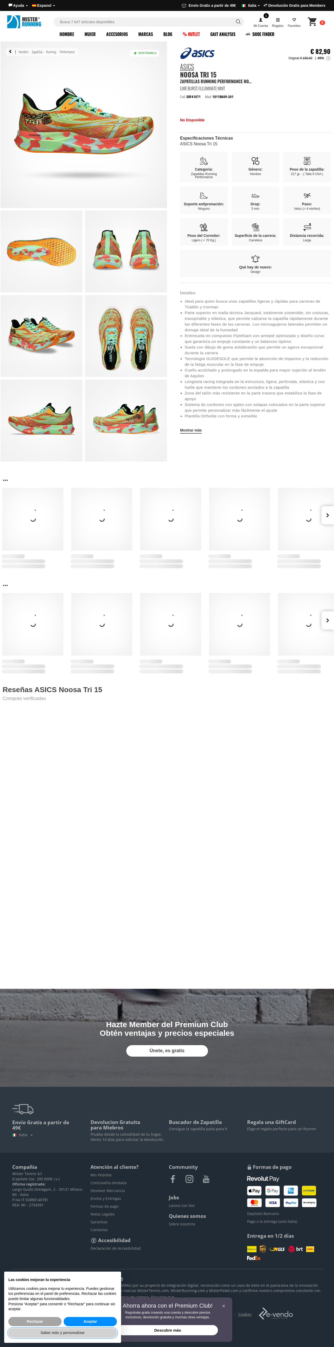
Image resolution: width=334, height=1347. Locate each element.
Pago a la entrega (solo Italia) (272, 1221)
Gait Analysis (222, 34)
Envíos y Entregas (106, 1198)
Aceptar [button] (90, 1321)
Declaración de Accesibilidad (116, 1248)
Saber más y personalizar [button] (63, 1333)
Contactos (99, 1229)
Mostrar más (191, 430)
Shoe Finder (260, 34)
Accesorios (117, 34)
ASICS (187, 67)
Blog (167, 34)
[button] (18, 5)
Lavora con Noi (182, 1205)
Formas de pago (104, 1206)
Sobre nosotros (182, 1224)
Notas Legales (103, 1214)
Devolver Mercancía (108, 1190)
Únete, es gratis (167, 1050)
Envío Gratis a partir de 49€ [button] (221, 5)
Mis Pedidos (101, 1174)
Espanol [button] (43, 5)
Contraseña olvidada (109, 1182)
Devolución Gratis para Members (294, 5)
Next (327, 515)
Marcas (145, 34)
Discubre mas (163, 1297)
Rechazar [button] (35, 1321)
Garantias (99, 1221)
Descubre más (167, 1330)
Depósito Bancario (263, 1213)
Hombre (66, 34)
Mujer (90, 34)
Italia (22, 1134)
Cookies (245, 1314)
